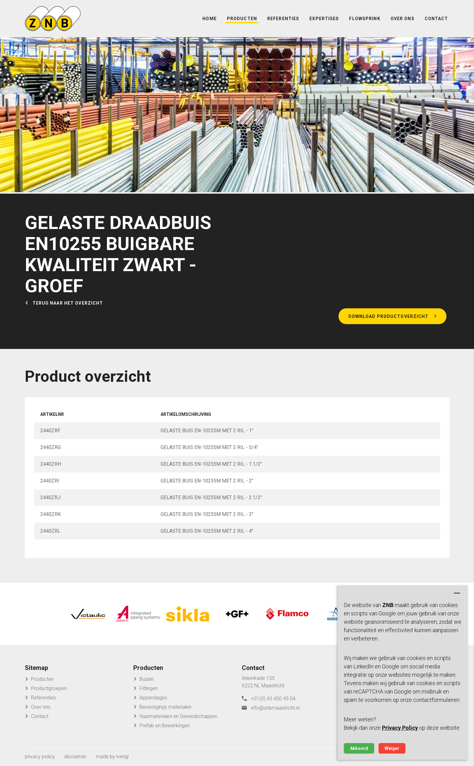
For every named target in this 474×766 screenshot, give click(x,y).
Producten (242, 18)
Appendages (153, 698)
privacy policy (40, 756)
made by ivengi (112, 756)
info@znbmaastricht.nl (275, 708)
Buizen (147, 679)
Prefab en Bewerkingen (165, 726)
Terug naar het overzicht (68, 303)
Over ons (402, 18)
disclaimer (75, 756)
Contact (436, 18)
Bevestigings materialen (165, 707)
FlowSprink (364, 18)
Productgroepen (49, 688)
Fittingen (149, 688)
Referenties (283, 18)
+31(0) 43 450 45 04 (273, 699)
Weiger (392, 748)
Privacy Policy (400, 727)
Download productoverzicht (388, 316)
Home (209, 18)
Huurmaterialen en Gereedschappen (178, 716)
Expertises (324, 18)
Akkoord (359, 748)
